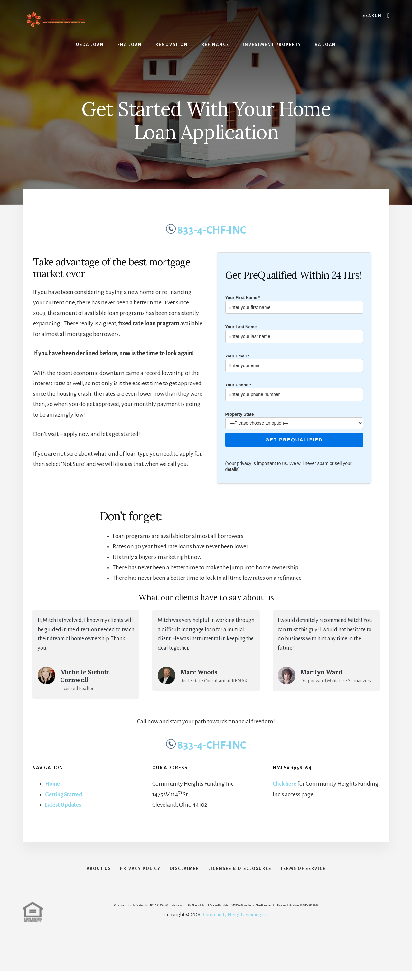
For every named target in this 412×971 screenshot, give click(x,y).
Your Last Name (294, 331)
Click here (285, 784)
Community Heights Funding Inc (235, 924)
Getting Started (65, 794)
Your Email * (294, 361)
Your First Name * (294, 302)
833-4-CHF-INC (206, 230)
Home (53, 784)
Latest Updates (64, 804)
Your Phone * (294, 390)
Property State (294, 419)
